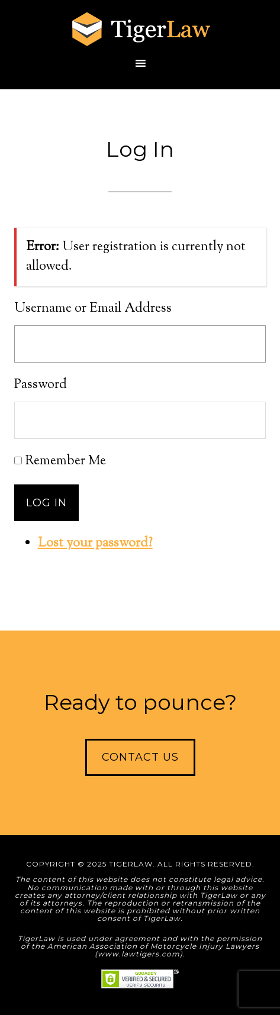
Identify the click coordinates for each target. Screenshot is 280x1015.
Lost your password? (95, 543)
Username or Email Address (93, 308)
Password (40, 385)
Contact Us (140, 757)
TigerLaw (140, 29)
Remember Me (65, 461)
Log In (46, 502)
